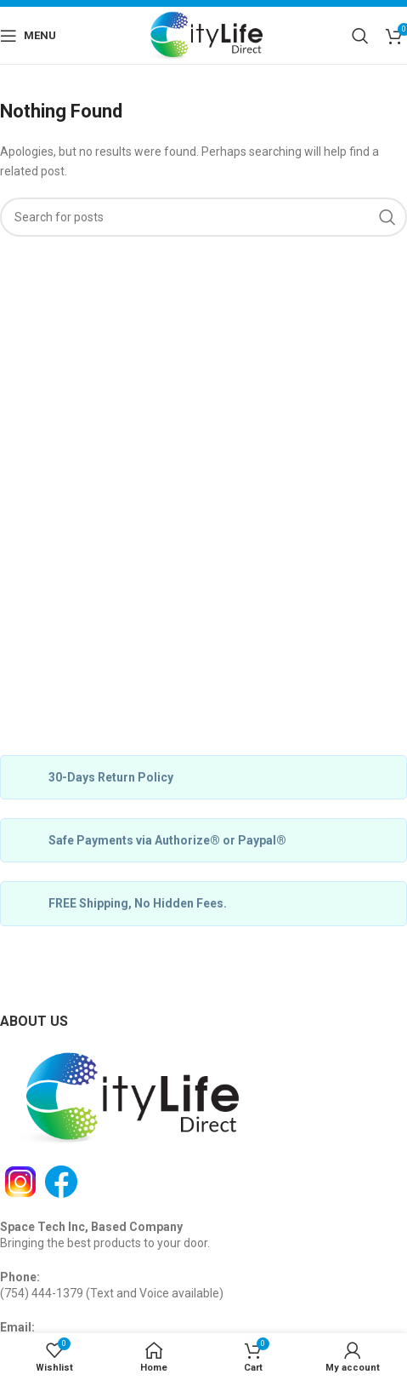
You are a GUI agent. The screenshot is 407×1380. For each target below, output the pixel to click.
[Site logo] (204, 34)
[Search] (360, 36)
